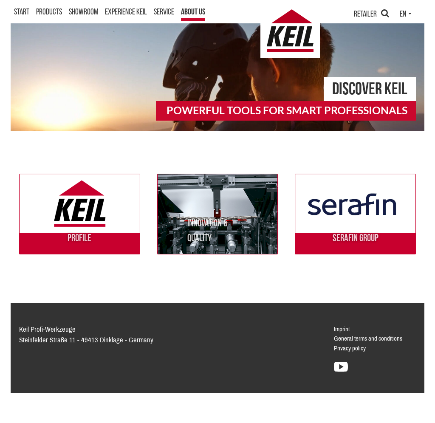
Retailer (365, 33)
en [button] (403, 33)
